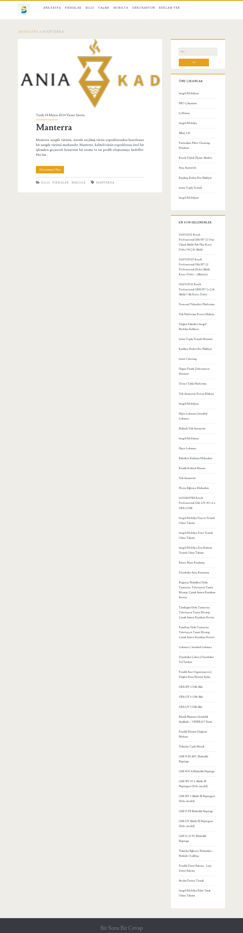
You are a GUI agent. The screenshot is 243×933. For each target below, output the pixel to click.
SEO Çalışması (188, 103)
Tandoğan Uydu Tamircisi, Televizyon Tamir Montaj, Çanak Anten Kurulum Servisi (196, 612)
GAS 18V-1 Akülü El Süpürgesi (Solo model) (197, 799)
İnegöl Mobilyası (189, 93)
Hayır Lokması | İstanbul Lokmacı (193, 416)
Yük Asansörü (187, 478)
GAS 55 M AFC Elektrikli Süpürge (193, 759)
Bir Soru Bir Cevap (121, 928)
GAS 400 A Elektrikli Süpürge (197, 771)
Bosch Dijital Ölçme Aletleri (195, 158)
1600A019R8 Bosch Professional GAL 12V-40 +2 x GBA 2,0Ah (197, 503)
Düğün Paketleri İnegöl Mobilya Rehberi (193, 327)
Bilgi (89, 8)
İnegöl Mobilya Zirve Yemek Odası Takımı (196, 535)
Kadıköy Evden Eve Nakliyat (195, 349)
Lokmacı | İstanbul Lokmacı (195, 647)
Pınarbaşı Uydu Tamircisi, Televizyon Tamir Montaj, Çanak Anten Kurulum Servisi (196, 632)
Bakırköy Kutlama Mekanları (195, 458)
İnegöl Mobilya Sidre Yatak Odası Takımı (195, 893)
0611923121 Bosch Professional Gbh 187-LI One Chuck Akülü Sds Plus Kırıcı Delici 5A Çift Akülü (196, 242)
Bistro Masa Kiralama (192, 562)
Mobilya (120, 8)
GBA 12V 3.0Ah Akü (191, 707)
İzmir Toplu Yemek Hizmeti (195, 339)
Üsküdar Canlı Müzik (191, 746)
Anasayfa (28, 32)
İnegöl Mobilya (188, 123)
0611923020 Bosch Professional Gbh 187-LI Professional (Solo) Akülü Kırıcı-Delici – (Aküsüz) (194, 267)
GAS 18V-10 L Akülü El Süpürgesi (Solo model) (193, 784)
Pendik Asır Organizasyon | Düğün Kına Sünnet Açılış (195, 674)
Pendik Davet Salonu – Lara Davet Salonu (195, 868)
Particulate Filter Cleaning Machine (194, 145)
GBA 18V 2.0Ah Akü (191, 687)
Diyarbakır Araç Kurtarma (194, 572)
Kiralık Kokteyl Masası (192, 468)
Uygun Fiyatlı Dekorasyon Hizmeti (194, 371)
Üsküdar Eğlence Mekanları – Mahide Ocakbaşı (196, 853)
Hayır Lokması (187, 448)
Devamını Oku (51, 169)
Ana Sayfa (52, 8)
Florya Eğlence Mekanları (194, 488)
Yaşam (103, 8)
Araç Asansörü (187, 167)
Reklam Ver (169, 8)
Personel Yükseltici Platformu (197, 304)
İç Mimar (184, 113)
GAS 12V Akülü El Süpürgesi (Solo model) (196, 824)
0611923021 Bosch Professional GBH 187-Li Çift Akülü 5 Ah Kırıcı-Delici (197, 289)
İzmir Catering (188, 359)
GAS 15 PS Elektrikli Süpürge (196, 811)
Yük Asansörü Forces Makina (196, 394)
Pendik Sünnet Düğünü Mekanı (193, 734)
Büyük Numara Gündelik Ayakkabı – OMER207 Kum (195, 719)
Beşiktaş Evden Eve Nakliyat (195, 178)
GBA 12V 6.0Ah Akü (191, 696)
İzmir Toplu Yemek (190, 187)
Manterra (90, 73)
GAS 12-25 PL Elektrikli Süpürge (192, 838)
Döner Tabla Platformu (192, 383)
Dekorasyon (143, 8)
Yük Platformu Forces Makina (196, 314)
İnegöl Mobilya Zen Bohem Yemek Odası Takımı (195, 550)
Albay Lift (184, 133)
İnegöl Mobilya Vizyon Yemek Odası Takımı (197, 520)
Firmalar (73, 8)
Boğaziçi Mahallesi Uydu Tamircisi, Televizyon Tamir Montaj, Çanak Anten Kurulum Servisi (197, 590)
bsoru (80, 115)
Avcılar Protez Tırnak (191, 880)
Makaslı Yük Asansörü (192, 428)
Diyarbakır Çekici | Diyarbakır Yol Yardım (196, 659)
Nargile (79, 182)
